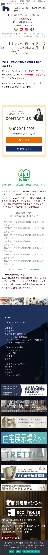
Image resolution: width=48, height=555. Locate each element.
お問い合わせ (35, 15)
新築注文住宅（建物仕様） (16, 334)
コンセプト (9, 325)
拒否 (18, 551)
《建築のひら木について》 (16, 364)
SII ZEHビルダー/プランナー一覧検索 (24, 269)
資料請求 (25, 140)
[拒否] (45, 547)
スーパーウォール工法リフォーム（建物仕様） (25, 340)
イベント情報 (10, 353)
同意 (11, 551)
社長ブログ (9, 356)
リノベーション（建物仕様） (17, 337)
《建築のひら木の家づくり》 (17, 322)
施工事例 (8, 328)
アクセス (23, 15)
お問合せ (8, 369)
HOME (7, 317)
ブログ (7, 359)
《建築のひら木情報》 (14, 347)
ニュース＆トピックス (14, 350)
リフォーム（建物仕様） (15, 342)
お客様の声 (9, 331)
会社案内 (13, 15)
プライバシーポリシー (14, 375)
